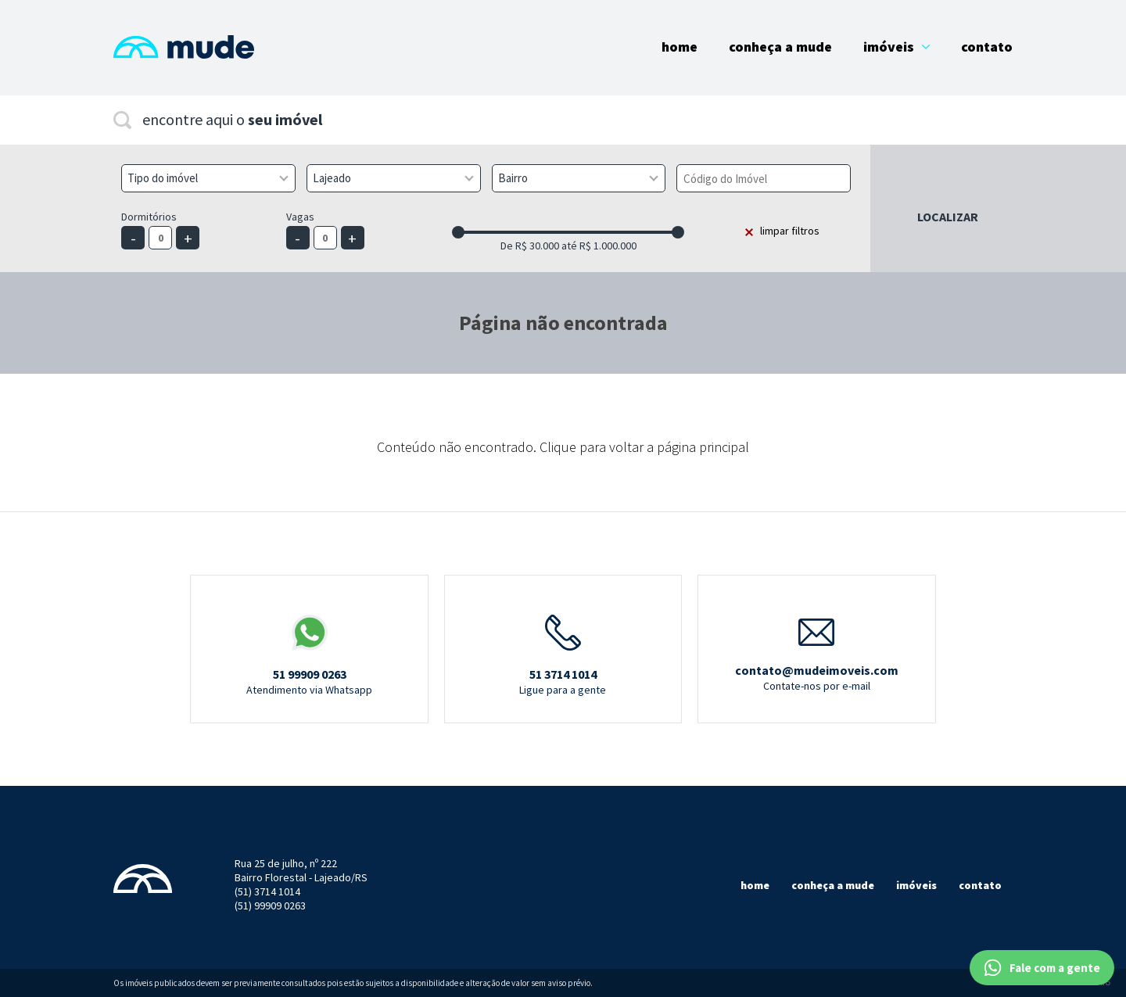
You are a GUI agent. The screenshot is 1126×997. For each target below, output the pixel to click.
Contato (987, 47)
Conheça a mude (832, 885)
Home (679, 47)
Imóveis (896, 47)
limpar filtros (789, 231)
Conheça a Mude (780, 47)
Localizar (947, 216)
